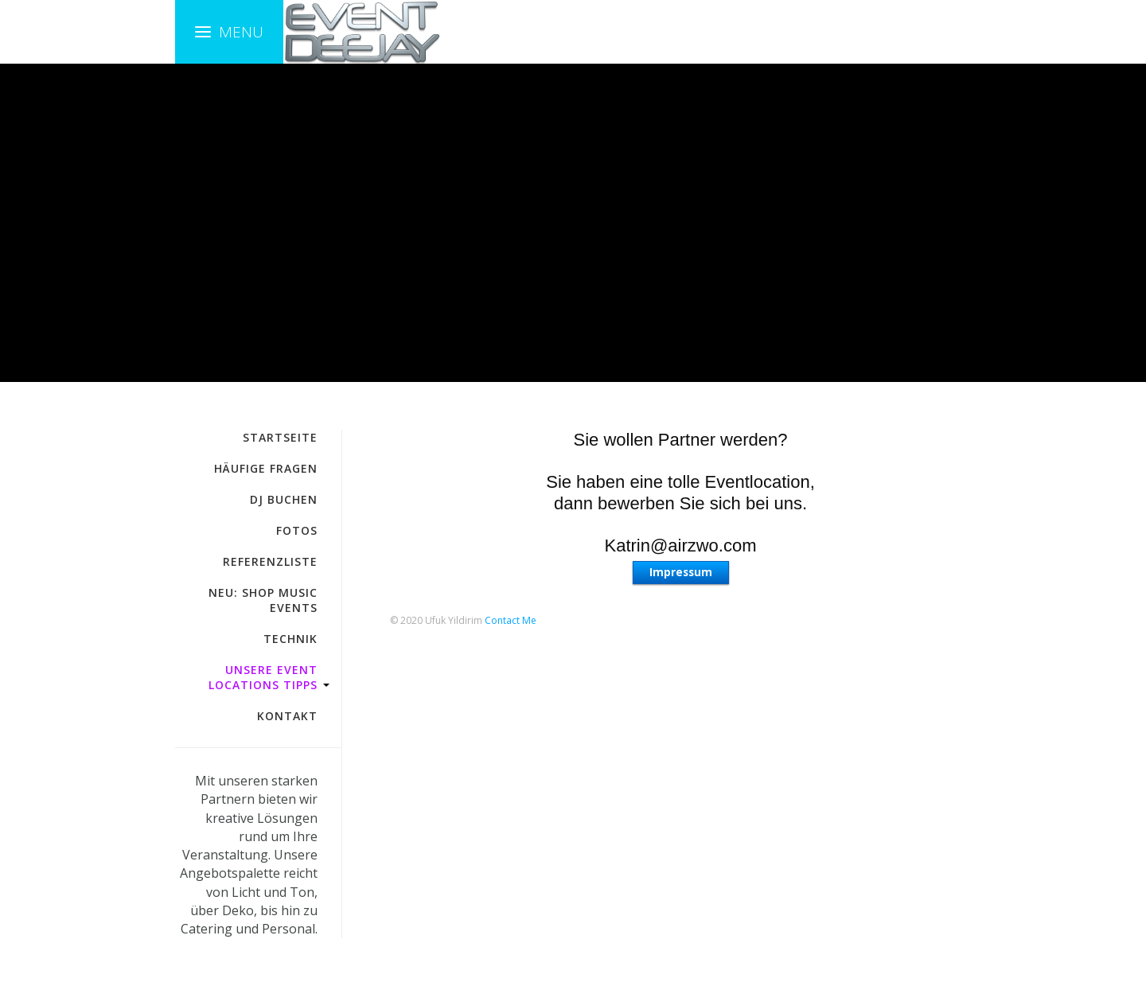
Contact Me (510, 620)
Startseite (280, 437)
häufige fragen (266, 468)
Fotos (297, 530)
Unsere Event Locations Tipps (263, 677)
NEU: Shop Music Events (263, 600)
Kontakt (287, 715)
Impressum (680, 572)
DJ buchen (284, 499)
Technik (290, 638)
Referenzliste (270, 561)
